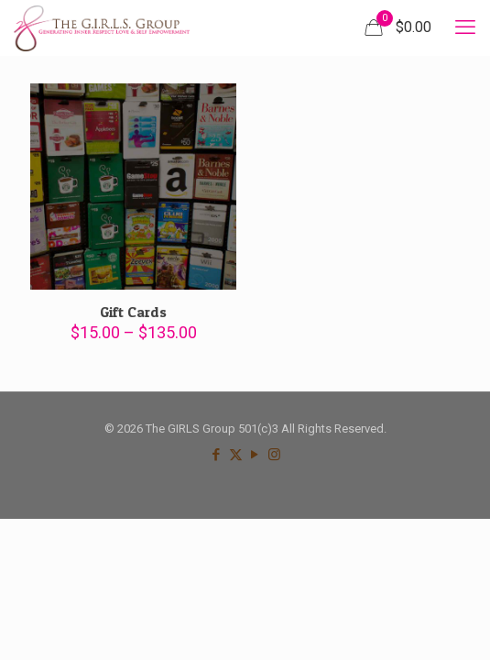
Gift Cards (133, 311)
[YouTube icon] (255, 454)
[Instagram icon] (274, 454)
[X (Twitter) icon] (236, 454)
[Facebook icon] (216, 454)
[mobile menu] (465, 27)
